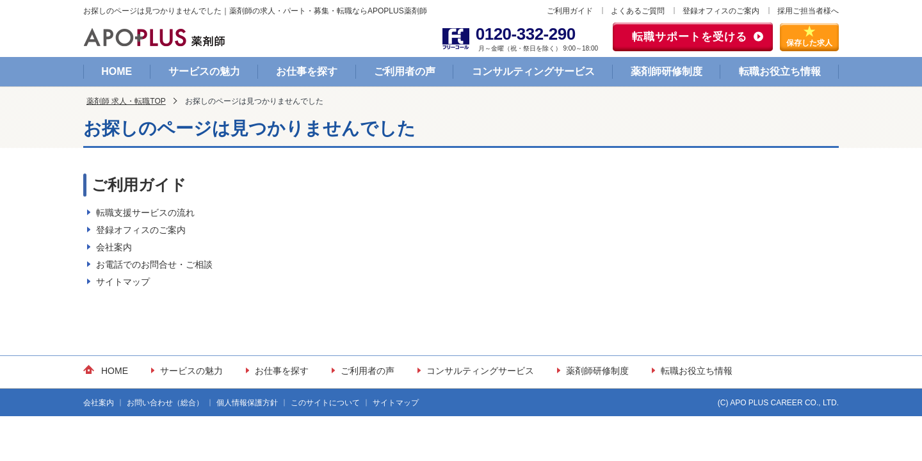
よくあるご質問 (638, 10)
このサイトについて (325, 402)
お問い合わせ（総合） (165, 402)
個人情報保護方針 (247, 402)
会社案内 (114, 247)
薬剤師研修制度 (666, 71)
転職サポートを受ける (689, 37)
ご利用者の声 (404, 71)
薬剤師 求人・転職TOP (126, 101)
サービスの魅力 (204, 71)
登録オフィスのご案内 (721, 10)
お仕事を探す (306, 71)
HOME (116, 71)
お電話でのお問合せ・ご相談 (154, 264)
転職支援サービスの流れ (145, 212)
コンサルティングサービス (533, 71)
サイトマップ (123, 282)
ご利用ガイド (570, 10)
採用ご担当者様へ (808, 10)
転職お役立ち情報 (780, 71)
